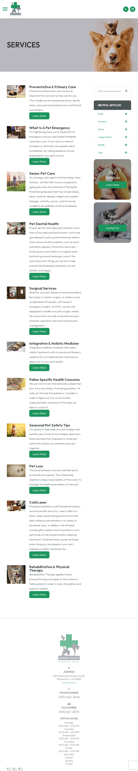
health (101, 145)
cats (100, 153)
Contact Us (112, 228)
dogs (100, 113)
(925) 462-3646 (69, 704)
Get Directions (69, 690)
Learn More (39, 115)
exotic (101, 129)
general (102, 121)
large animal (105, 137)
